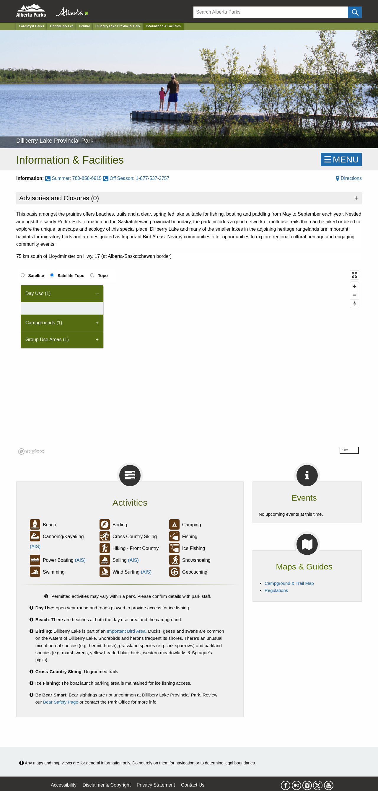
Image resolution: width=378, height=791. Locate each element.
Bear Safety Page (60, 701)
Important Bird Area (126, 631)
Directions (349, 178)
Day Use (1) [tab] (37, 293)
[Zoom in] (354, 286)
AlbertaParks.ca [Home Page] (62, 26)
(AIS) (35, 546)
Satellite (36, 275)
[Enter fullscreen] (354, 275)
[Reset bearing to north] (354, 303)
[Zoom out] (354, 295)
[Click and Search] (355, 12)
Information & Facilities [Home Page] (163, 26)
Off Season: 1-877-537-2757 (136, 178)
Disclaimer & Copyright (107, 784)
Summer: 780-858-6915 (74, 178)
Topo (103, 275)
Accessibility (63, 784)
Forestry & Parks (31, 26)
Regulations (276, 590)
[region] (189, 362)
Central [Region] (84, 26)
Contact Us (192, 784)
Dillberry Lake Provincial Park (117, 26)
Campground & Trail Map (289, 583)
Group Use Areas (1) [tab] (47, 339)
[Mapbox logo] (31, 451)
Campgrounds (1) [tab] (43, 322)
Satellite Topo (71, 275)
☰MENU (341, 159)
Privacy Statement (156, 784)
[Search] (270, 12)
